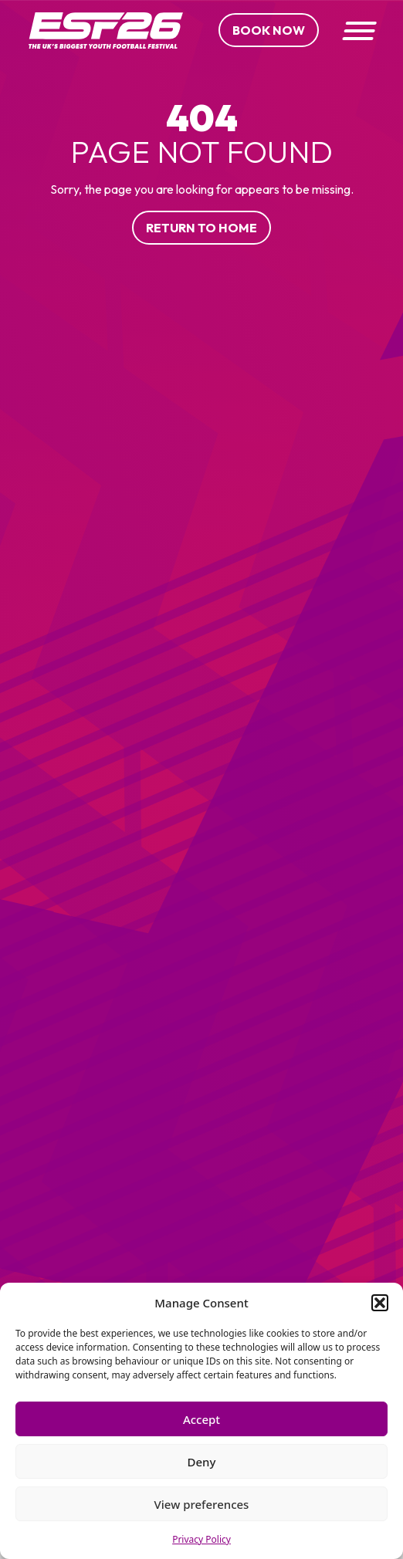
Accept (201, 1419)
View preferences (201, 1504)
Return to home (201, 227)
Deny (202, 1461)
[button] (380, 1302)
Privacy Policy (201, 1539)
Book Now (268, 30)
